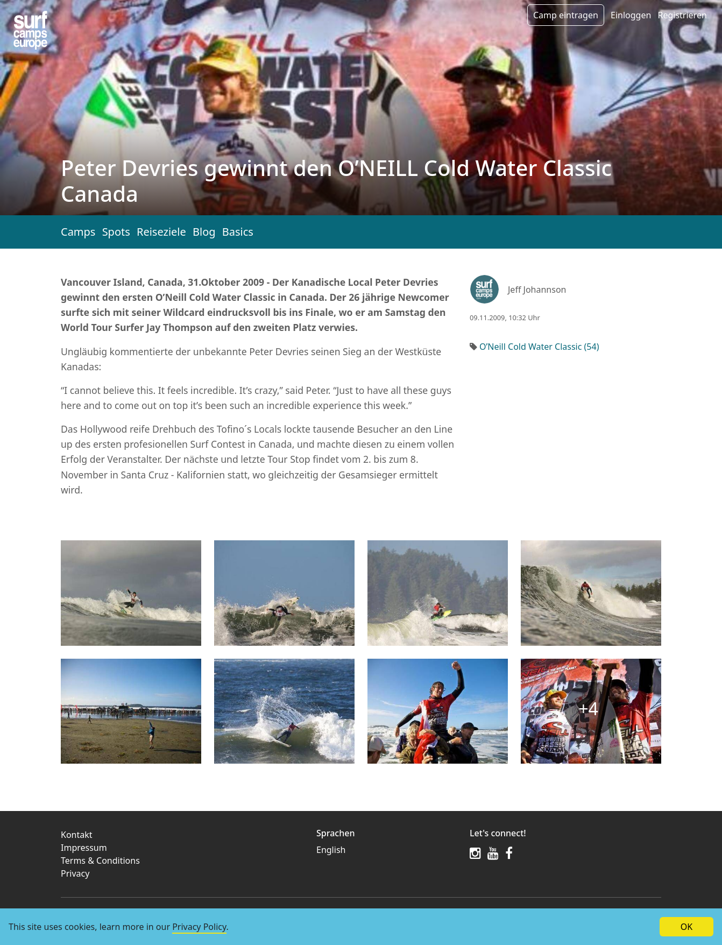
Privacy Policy (199, 927)
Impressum (84, 848)
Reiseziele (161, 231)
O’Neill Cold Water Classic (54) (539, 346)
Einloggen (631, 15)
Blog (204, 231)
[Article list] (30, 30)
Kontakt (77, 835)
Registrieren (681, 15)
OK (686, 927)
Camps (78, 231)
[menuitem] (386, 849)
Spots (116, 231)
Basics (237, 231)
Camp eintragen (565, 15)
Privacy (75, 873)
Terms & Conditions (100, 860)
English (330, 850)
